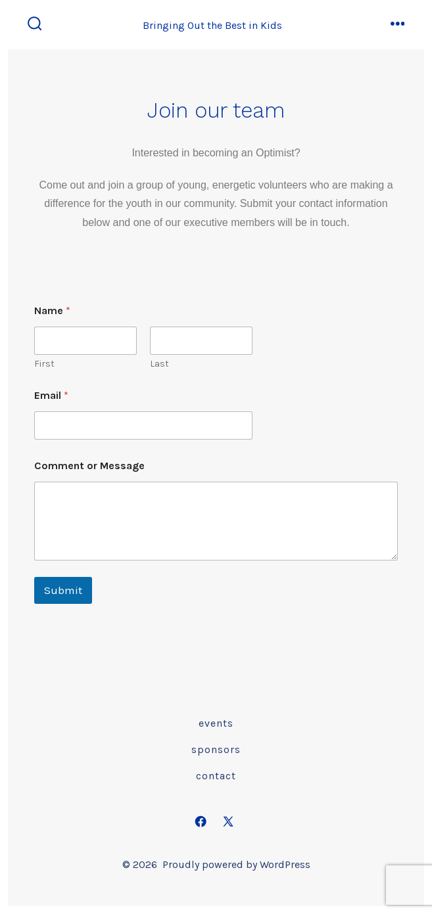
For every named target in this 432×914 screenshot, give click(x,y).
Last (159, 363)
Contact (216, 775)
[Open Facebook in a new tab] (200, 821)
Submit (63, 590)
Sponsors (216, 749)
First (44, 363)
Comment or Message (89, 465)
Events (216, 723)
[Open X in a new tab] (228, 821)
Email (51, 395)
